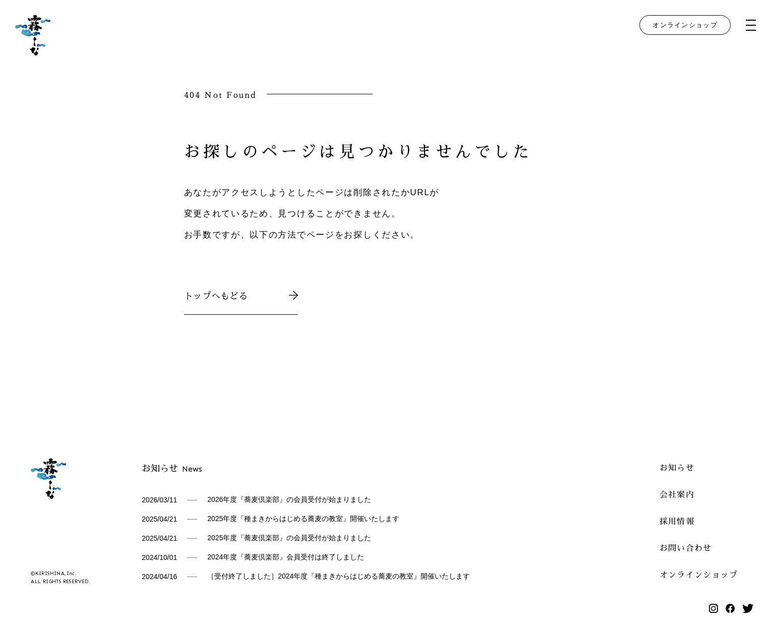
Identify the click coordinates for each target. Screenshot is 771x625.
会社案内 (677, 493)
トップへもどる (241, 295)
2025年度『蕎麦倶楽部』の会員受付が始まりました (289, 538)
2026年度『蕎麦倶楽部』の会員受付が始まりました (289, 499)
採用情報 (677, 520)
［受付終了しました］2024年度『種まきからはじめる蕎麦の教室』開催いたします (338, 576)
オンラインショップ (685, 25)
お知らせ (677, 467)
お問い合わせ (686, 547)
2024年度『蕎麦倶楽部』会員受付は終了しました (285, 557)
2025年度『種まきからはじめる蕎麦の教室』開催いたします (303, 519)
